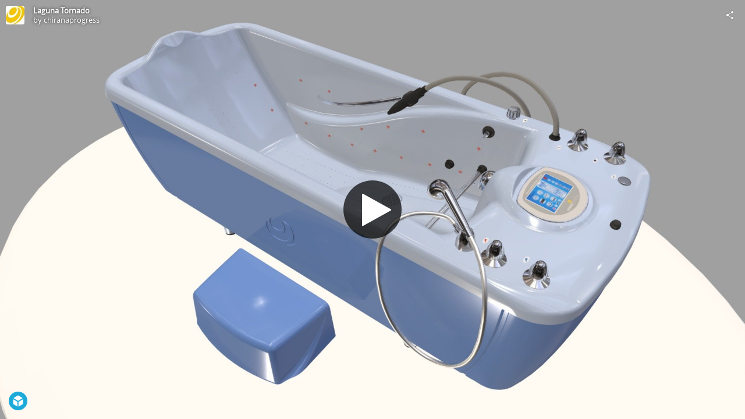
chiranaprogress (72, 20)
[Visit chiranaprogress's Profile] (15, 15)
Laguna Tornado (61, 10)
